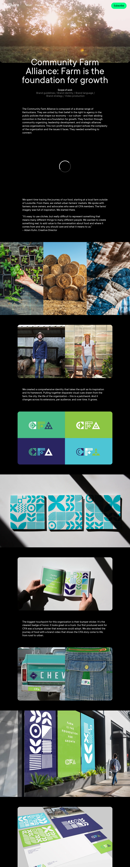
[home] (11, 5)
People (51, 5)
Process (39, 5)
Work (29, 5)
